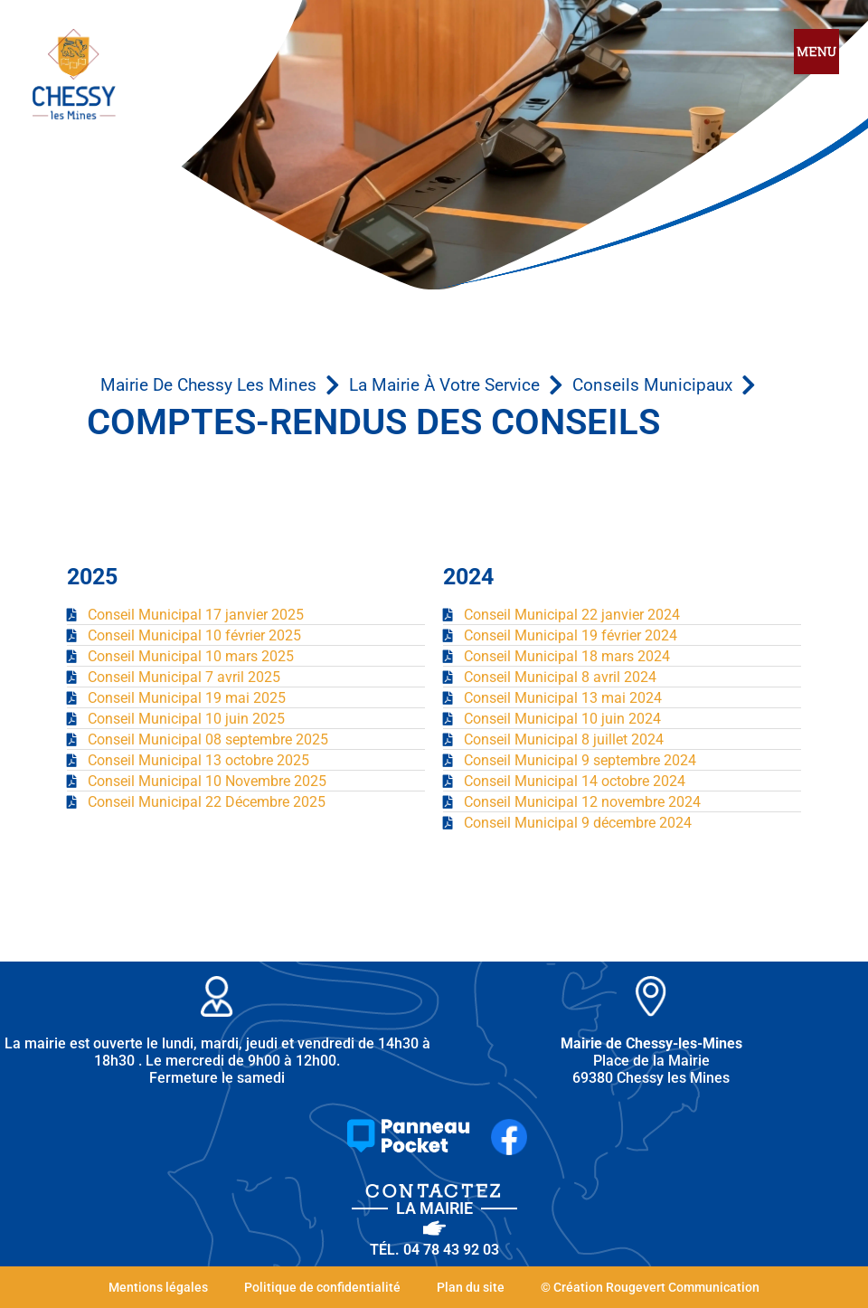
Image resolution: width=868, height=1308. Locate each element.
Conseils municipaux (652, 384)
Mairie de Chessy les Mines (208, 384)
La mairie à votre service (444, 384)
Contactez (434, 1191)
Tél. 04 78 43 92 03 (434, 1249)
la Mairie (434, 1208)
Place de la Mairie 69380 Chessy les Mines (651, 1060)
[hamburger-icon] (816, 53)
